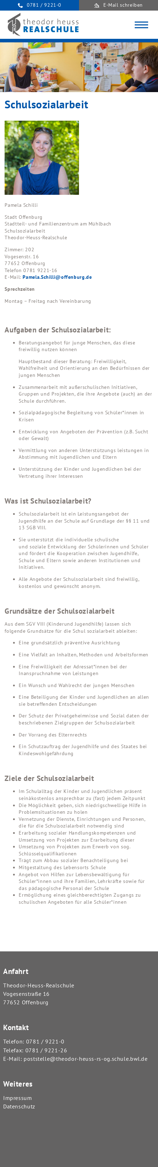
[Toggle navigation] (141, 25)
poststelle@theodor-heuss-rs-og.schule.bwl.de (86, 1058)
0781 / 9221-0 (45, 1041)
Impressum (17, 1097)
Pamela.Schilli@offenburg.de (57, 277)
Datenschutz (19, 1106)
